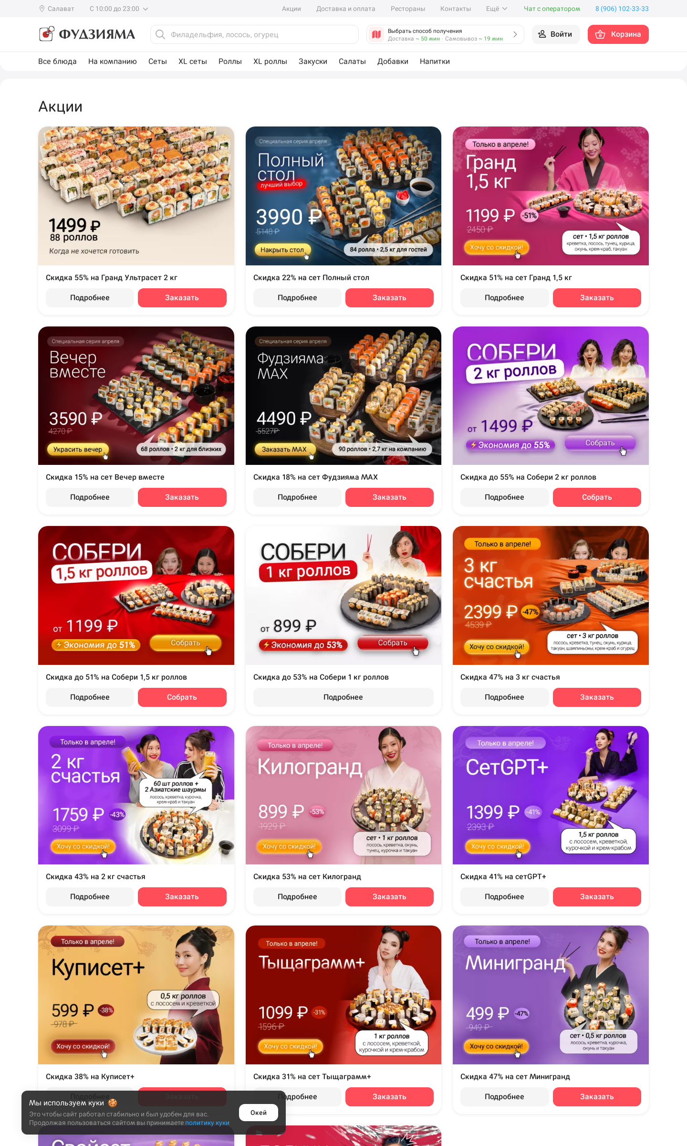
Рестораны (408, 8)
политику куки (207, 1122)
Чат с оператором (552, 8)
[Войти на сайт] (556, 34)
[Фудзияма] (86, 34)
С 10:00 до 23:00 (119, 8)
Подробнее (90, 297)
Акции (291, 8)
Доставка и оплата (345, 8)
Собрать (597, 497)
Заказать (182, 297)
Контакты (455, 8)
